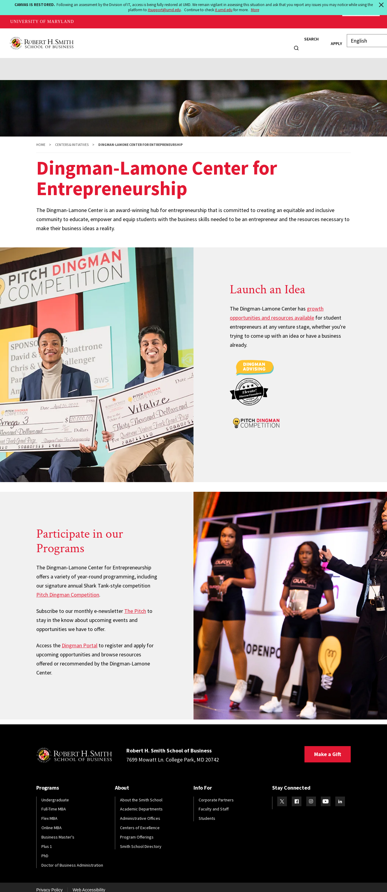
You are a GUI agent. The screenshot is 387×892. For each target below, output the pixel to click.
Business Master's (57, 831)
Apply (325, 40)
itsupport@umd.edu (164, 9)
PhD (44, 849)
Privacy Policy (49, 883)
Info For (271, 40)
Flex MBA (49, 812)
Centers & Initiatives (72, 139)
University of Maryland (42, 21)
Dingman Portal (79, 639)
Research (224, 40)
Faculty (197, 40)
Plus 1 (46, 840)
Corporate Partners (216, 794)
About (85, 40)
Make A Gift (361, 22)
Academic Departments (141, 803)
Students (143, 40)
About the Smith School (141, 794)
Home (40, 139)
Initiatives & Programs (77, 61)
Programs (112, 40)
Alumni (171, 40)
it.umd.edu (224, 9)
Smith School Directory (140, 840)
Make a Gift (327, 748)
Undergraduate (55, 794)
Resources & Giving (208, 61)
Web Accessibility (89, 883)
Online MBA (51, 821)
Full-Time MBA (53, 803)
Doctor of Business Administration (72, 859)
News (250, 40)
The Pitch (135, 604)
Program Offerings (137, 831)
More (255, 9)
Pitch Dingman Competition (67, 588)
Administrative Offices (140, 812)
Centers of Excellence (140, 821)
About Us (34, 61)
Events (141, 61)
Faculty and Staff (214, 803)
